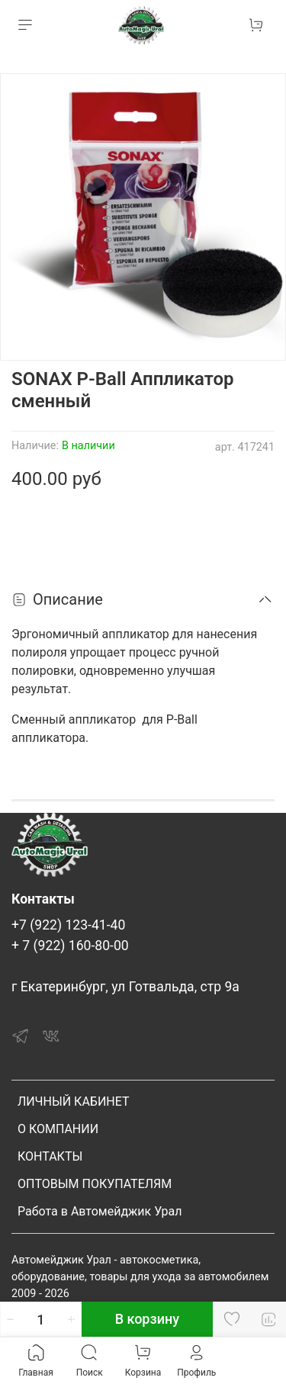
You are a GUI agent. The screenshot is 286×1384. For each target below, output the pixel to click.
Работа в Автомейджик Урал (100, 1211)
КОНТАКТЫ (50, 1156)
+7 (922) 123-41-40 (68, 925)
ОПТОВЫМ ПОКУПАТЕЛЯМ (95, 1184)
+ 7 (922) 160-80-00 (70, 945)
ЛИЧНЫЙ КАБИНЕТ (74, 1101)
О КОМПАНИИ (58, 1129)
